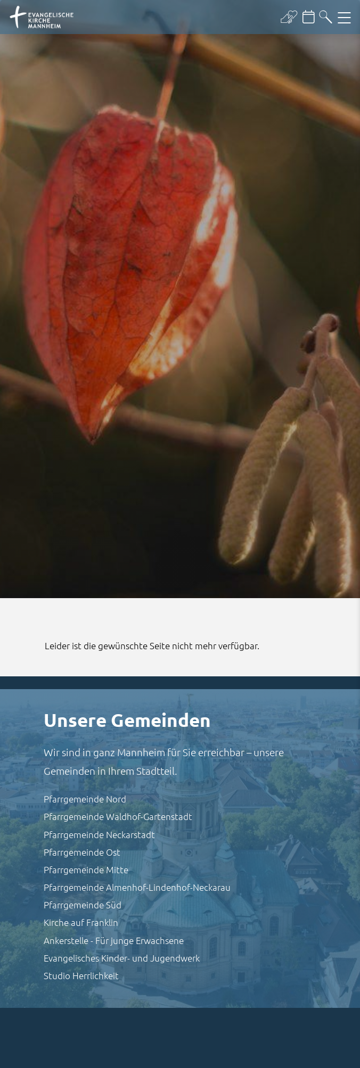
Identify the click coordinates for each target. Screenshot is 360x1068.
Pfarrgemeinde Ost (82, 852)
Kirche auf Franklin (81, 922)
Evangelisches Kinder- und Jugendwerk (122, 958)
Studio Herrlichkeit (81, 975)
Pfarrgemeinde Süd (82, 904)
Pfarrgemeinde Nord (85, 799)
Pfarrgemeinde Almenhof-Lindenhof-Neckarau (137, 887)
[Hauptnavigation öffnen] (344, 17)
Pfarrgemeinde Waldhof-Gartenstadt (118, 816)
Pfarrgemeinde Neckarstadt (99, 834)
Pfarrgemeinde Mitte (86, 869)
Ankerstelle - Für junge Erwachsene (114, 940)
